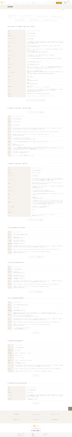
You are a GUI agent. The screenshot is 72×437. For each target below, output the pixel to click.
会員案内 (65, 2)
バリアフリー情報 (45, 433)
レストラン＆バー (28, 2)
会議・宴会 (53, 2)
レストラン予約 (36, 414)
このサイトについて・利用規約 (21, 433)
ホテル (21, 2)
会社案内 (33, 433)
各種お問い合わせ (34, 436)
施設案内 (33, 2)
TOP (61, 9)
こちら (48, 134)
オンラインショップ (19, 436)
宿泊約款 (44, 435)
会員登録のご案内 (55, 419)
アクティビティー (39, 2)
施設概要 (33, 434)
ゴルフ (44, 2)
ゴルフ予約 (36, 419)
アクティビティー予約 (55, 414)
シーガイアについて (15, 2)
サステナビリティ (45, 434)
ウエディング (48, 2)
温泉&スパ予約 (17, 419)
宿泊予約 (17, 414)
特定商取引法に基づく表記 (20, 435)
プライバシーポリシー (19, 434)
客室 (23, 2)
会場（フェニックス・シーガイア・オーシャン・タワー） (37, 86)
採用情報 (33, 435)
